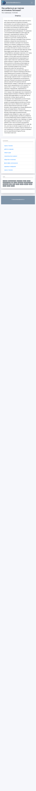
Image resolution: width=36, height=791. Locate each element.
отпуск (17, 184)
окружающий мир (12, 180)
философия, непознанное (11, 163)
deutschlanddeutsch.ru (11, 2)
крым (14, 184)
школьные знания (6, 182)
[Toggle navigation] (32, 2)
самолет (26, 184)
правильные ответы (28, 182)
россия (15, 182)
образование (5, 184)
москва (4, 186)
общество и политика (10, 159)
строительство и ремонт (10, 156)
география (5, 180)
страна (8, 186)
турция (30, 184)
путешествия (19, 180)
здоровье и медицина (10, 166)
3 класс (21, 184)
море (10, 184)
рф (12, 182)
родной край (20, 182)
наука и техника (8, 145)
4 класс (12, 186)
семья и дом (7, 152)
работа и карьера (8, 149)
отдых (24, 180)
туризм (28, 180)
